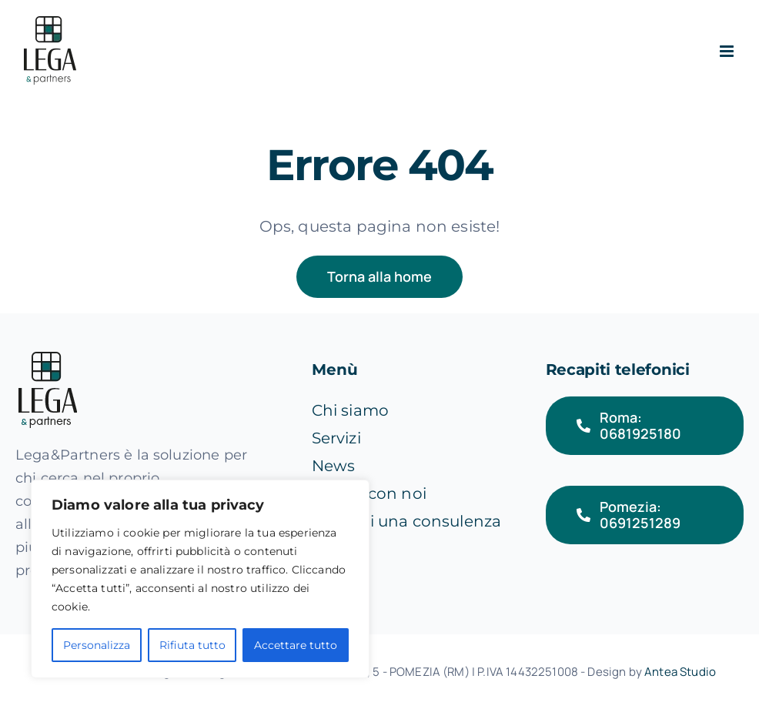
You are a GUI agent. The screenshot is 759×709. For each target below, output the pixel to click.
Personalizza (96, 645)
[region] (200, 579)
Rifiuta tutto (192, 645)
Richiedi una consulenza (407, 521)
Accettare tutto (295, 645)
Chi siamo (350, 410)
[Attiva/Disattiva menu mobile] (728, 51)
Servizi (336, 438)
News (334, 466)
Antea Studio (680, 672)
